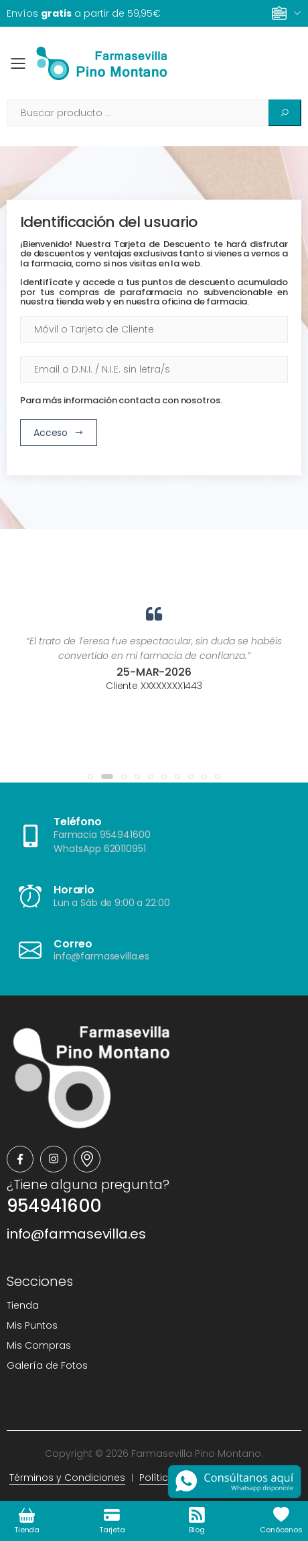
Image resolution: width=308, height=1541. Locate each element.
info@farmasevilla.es (76, 1234)
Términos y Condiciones (67, 1477)
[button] (90, 776)
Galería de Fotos (47, 1365)
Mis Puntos (32, 1325)
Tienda (23, 1305)
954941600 (54, 1206)
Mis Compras (39, 1345)
